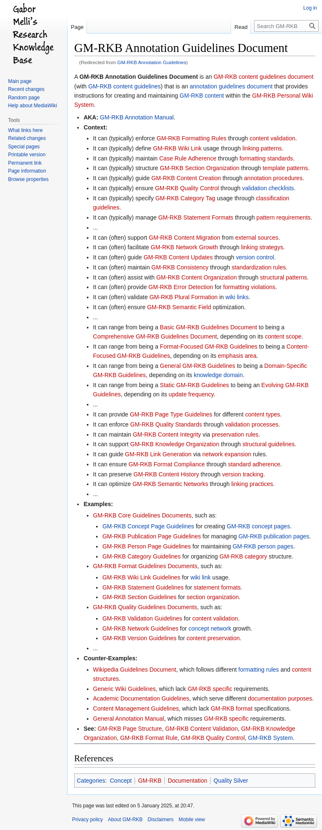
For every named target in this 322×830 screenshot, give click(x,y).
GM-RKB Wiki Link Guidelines (141, 577)
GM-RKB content (201, 95)
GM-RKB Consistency (179, 267)
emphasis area (237, 355)
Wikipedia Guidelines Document (134, 669)
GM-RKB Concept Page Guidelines (148, 526)
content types (262, 414)
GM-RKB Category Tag (185, 198)
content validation (272, 138)
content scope (283, 336)
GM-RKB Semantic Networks (170, 484)
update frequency (191, 394)
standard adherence (254, 464)
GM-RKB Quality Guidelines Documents (145, 607)
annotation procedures (273, 178)
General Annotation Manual (128, 718)
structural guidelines (268, 444)
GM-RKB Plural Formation (183, 297)
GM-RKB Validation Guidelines (142, 618)
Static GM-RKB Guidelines (194, 385)
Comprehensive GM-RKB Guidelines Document (155, 336)
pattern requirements (284, 217)
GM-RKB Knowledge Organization (174, 444)
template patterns (285, 168)
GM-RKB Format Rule (149, 737)
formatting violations (249, 287)
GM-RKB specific (209, 688)
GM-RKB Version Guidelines (139, 638)
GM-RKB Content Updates (178, 257)
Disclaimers (161, 819)
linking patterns (262, 148)
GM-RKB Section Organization (199, 168)
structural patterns (283, 277)
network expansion (226, 454)
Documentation (187, 780)
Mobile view (192, 819)
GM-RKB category (243, 556)
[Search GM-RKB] (286, 26)
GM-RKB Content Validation (201, 728)
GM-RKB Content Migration (184, 237)
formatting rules (259, 669)
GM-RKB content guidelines (124, 86)
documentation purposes (280, 698)
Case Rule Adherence (187, 158)
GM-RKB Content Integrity (167, 434)
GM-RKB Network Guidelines (140, 628)
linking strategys (262, 247)
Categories (91, 780)
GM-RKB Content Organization (196, 277)
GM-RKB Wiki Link (177, 148)
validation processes (251, 424)
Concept (121, 780)
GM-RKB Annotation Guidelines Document (138, 76)
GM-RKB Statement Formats (195, 217)
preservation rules (235, 434)
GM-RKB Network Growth (184, 247)
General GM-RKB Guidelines (197, 365)
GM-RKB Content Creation (186, 178)
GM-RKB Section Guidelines (139, 597)
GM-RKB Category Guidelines (141, 556)
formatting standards (266, 158)
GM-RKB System (270, 737)
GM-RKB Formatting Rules (191, 138)
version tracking (242, 474)
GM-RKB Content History (166, 474)
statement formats (217, 587)
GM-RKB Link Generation (158, 454)
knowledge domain (218, 375)
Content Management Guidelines (136, 708)
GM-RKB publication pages (274, 536)
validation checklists (268, 188)
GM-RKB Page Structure (130, 728)
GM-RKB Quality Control (187, 188)
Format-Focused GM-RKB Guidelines (208, 346)
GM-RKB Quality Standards (166, 424)
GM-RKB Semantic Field (179, 307)
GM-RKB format (232, 708)
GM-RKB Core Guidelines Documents (142, 515)
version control (255, 257)
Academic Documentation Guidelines (141, 698)
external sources (256, 237)
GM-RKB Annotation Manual (137, 117)
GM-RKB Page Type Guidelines (171, 414)
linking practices (252, 484)
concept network (210, 628)
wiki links (237, 297)
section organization (213, 597)
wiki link (200, 577)
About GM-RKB (125, 819)
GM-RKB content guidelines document (263, 76)
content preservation (213, 638)
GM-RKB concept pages (258, 526)
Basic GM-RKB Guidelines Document (208, 327)
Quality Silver (230, 780)
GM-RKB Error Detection (180, 287)
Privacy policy (87, 819)
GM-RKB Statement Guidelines (143, 587)
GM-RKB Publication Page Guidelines (151, 536)
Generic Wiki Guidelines (124, 688)
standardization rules (259, 267)
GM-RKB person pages (263, 546)
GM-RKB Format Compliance (167, 464)
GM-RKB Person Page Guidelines (146, 546)
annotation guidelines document (231, 86)
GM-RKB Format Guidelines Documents (145, 566)
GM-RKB (149, 780)
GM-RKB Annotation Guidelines (152, 62)
